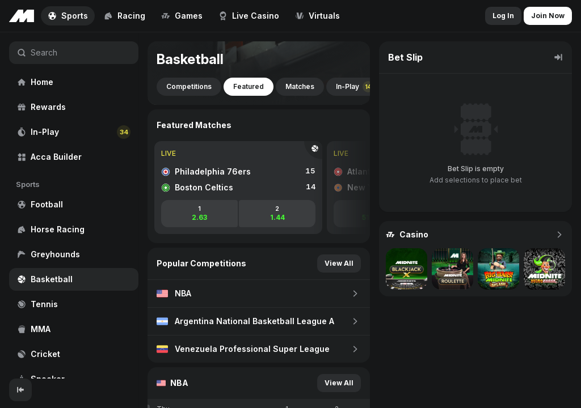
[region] (73, 205)
